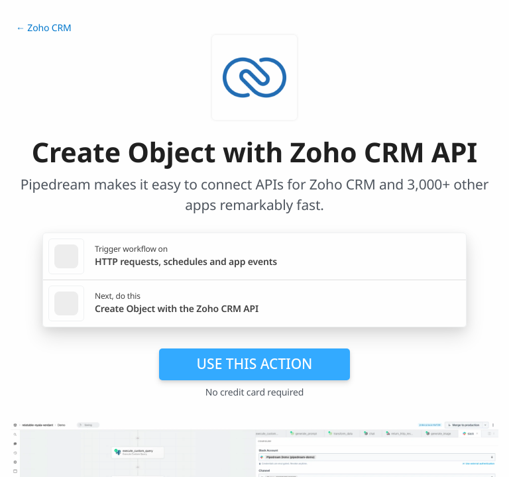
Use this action (255, 363)
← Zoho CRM (43, 28)
